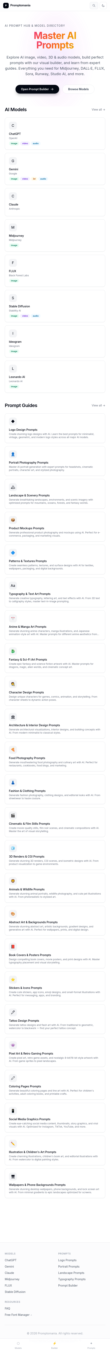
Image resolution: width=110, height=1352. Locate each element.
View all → (98, 109)
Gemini (9, 1266)
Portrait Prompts (68, 1266)
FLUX (8, 1285)
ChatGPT (10, 1260)
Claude (9, 1272)
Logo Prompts (67, 1260)
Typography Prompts (72, 1279)
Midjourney (12, 1279)
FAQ (7, 1308)
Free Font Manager (18, 1314)
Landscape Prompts (71, 1272)
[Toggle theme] (103, 5)
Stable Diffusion (15, 1291)
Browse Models (78, 89)
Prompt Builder (68, 1285)
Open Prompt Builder (37, 89)
